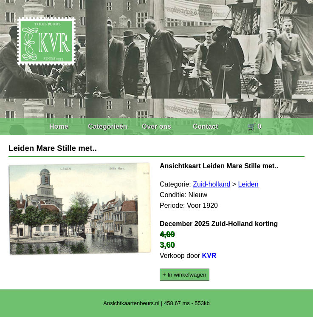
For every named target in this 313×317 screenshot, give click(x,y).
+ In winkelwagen (184, 275)
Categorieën (107, 126)
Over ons (156, 126)
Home (58, 126)
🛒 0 (254, 126)
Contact (205, 126)
